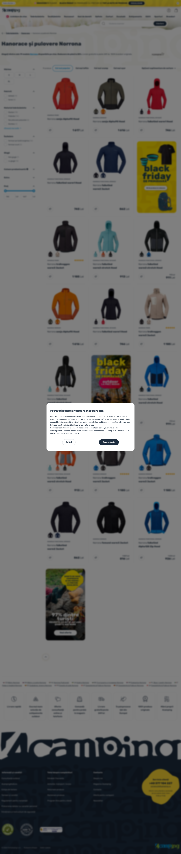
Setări (69, 442)
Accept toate (109, 442)
